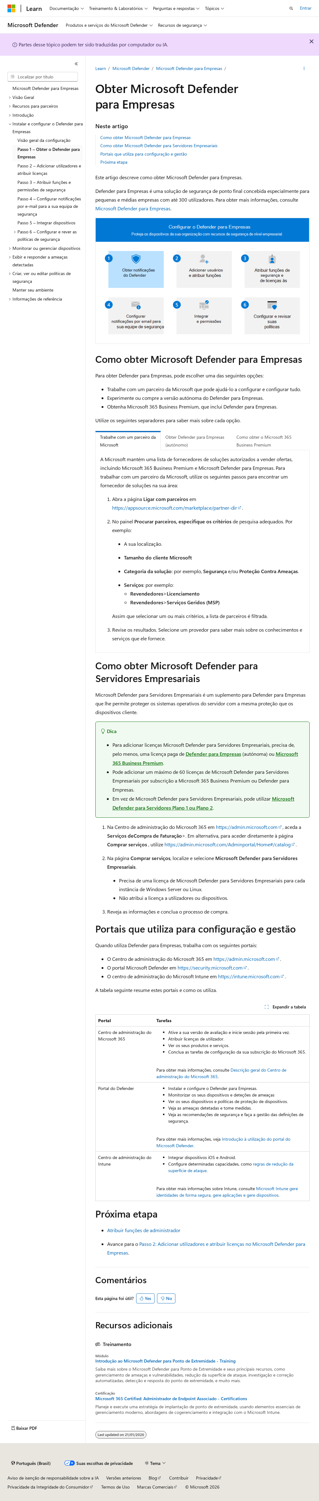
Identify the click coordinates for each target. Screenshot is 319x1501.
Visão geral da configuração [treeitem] (43, 140)
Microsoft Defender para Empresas (189, 68)
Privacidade (207, 1478)
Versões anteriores (123, 1478)
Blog (153, 1478)
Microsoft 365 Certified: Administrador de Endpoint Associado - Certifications (171, 1398)
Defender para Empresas (213, 753)
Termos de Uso (115, 1487)
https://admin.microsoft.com (247, 827)
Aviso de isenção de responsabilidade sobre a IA (53, 1478)
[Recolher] (76, 63)
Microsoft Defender (131, 68)
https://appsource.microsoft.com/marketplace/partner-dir (174, 507)
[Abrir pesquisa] (291, 8)
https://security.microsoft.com (210, 967)
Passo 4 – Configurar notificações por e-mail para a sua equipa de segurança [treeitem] (49, 206)
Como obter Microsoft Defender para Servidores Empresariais (158, 145)
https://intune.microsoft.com (249, 976)
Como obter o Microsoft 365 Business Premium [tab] (264, 441)
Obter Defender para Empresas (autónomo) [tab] (194, 441)
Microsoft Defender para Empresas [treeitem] (45, 88)
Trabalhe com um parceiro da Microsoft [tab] (128, 441)
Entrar (306, 8)
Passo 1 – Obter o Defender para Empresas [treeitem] (48, 153)
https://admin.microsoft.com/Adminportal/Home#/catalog (227, 844)
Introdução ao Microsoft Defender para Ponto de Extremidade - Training (165, 1361)
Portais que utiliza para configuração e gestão (143, 154)
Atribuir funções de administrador (143, 1230)
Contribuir (178, 1478)
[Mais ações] (303, 69)
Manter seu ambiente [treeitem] (32, 290)
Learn (100, 68)
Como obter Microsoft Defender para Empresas (145, 137)
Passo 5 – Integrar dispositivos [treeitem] (46, 223)
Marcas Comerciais (155, 1487)
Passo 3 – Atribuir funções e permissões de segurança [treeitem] (44, 186)
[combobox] (42, 77)
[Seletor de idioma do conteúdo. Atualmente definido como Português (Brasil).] (31, 1463)
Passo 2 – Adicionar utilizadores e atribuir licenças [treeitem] (49, 169)
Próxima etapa (113, 162)
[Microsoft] (11, 8)
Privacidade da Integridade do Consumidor (48, 1487)
